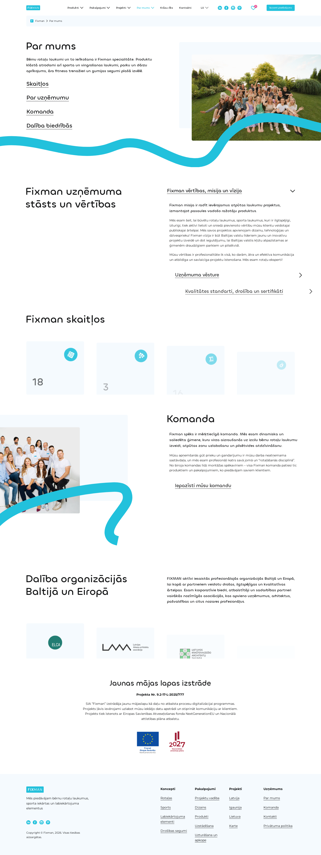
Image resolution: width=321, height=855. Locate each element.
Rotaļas (166, 798)
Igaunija (235, 807)
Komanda (39, 111)
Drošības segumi (173, 831)
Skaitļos (37, 84)
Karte (233, 826)
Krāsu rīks (166, 7)
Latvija (234, 798)
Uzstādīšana (204, 826)
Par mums (271, 798)
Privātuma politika (277, 826)
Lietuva (235, 816)
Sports (165, 807)
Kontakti (185, 7)
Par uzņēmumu (47, 97)
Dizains (200, 807)
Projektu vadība (207, 798)
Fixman (39, 20)
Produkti (201, 816)
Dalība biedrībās (47, 126)
